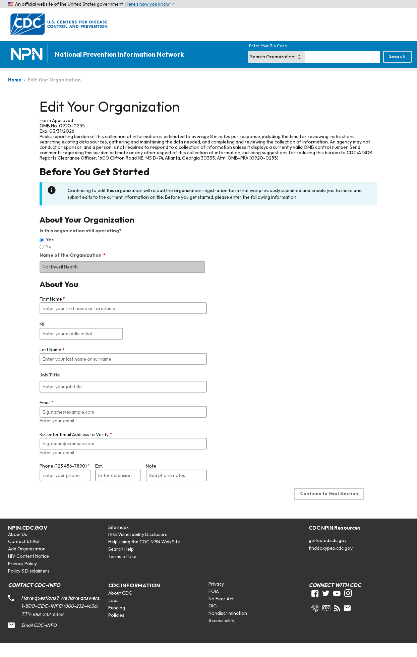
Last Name (52, 363)
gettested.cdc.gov (328, 554)
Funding (116, 621)
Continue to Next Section (329, 507)
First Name (52, 312)
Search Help (121, 562)
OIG (212, 619)
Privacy (216, 597)
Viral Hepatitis (200, 78)
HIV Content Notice (28, 569)
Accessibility (221, 634)
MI (42, 338)
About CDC (120, 606)
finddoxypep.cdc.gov (331, 561)
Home (18, 78)
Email (47, 416)
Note (151, 479)
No (49, 260)
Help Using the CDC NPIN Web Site (144, 555)
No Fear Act (221, 612)
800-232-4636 (81, 619)
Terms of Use (122, 570)
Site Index (118, 541)
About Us (17, 548)
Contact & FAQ (23, 555)
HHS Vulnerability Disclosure (138, 548)
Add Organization (27, 562)
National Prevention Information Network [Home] (119, 54)
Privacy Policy (22, 577)
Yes (50, 253)
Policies (116, 628)
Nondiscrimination (227, 626)
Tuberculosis (386, 78)
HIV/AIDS (102, 78)
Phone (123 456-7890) (65, 479)
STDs (294, 78)
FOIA (213, 605)
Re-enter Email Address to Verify (76, 448)
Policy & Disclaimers (29, 584)
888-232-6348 (48, 628)
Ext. (99, 479)
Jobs (113, 614)
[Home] (28, 54)
